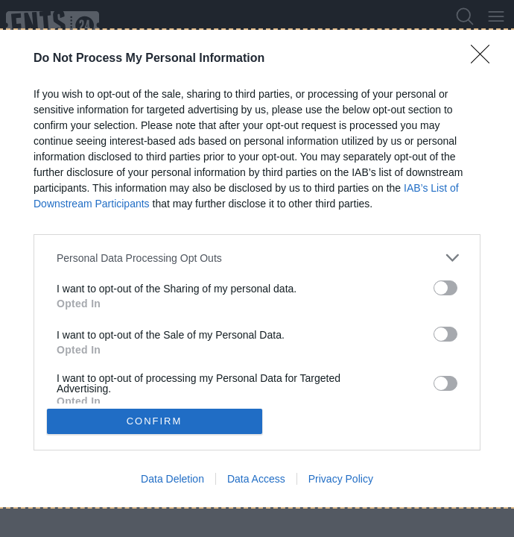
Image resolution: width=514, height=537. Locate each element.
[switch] (445, 287)
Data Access (256, 479)
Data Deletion (172, 479)
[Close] (485, 59)
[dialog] (257, 268)
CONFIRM (155, 421)
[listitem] (257, 258)
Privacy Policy (340, 479)
